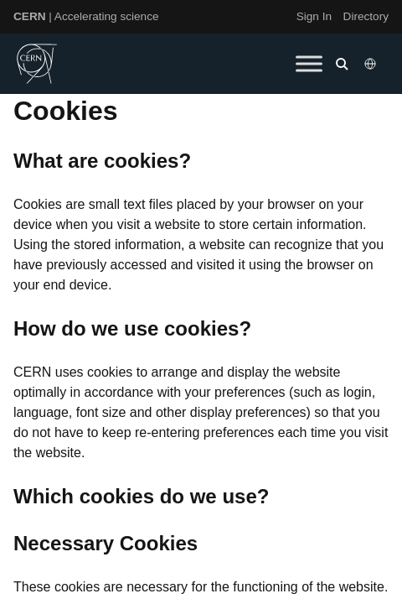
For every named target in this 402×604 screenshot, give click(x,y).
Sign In (314, 16)
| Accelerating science (86, 16)
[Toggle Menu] (309, 63)
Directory (366, 16)
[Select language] (371, 63)
